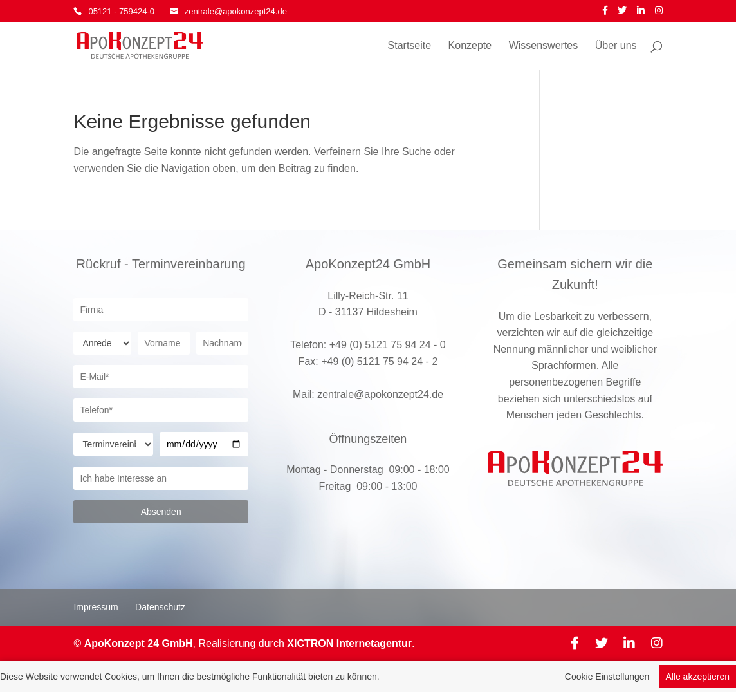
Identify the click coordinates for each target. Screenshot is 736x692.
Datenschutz (160, 607)
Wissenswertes (543, 46)
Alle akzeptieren (697, 678)
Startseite (410, 46)
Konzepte (470, 46)
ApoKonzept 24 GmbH (138, 643)
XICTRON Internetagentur (349, 643)
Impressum (95, 607)
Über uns (616, 46)
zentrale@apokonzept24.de (380, 394)
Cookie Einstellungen (607, 678)
